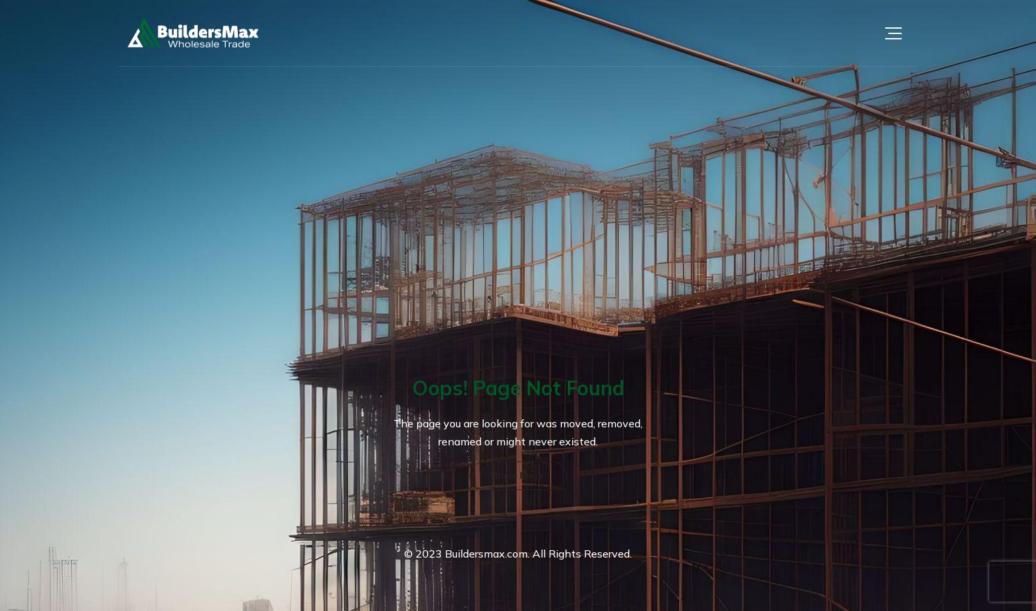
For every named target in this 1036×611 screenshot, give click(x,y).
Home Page (516, 475)
